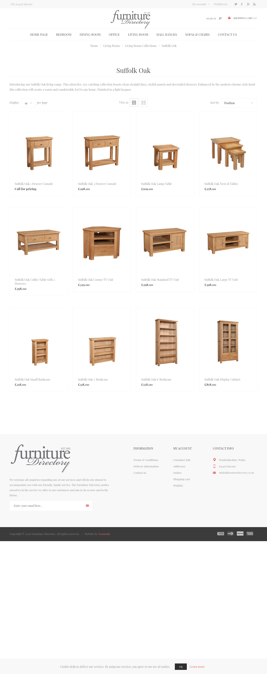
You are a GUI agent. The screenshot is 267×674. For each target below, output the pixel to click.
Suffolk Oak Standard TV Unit (160, 280)
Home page (39, 34)
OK (181, 666)
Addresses (179, 466)
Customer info (182, 460)
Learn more (197, 667)
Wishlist (178, 485)
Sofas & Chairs (197, 34)
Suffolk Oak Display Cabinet (222, 379)
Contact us (227, 34)
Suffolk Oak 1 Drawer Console (34, 184)
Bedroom (64, 34)
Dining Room (90, 34)
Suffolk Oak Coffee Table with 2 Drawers (35, 282)
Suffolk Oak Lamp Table (156, 184)
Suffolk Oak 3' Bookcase (93, 379)
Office (114, 34)
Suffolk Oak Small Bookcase (32, 379)
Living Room (138, 34)
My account (199, 4)
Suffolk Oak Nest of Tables (221, 184)
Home (94, 46)
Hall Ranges (166, 34)
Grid (134, 102)
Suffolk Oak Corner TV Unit (95, 280)
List (143, 102)
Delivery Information (146, 466)
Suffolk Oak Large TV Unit (221, 280)
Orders (177, 472)
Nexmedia (104, 534)
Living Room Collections (140, 46)
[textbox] (206, 18)
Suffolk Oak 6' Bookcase (156, 379)
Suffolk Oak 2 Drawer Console (97, 184)
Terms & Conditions (146, 460)
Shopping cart (181, 479)
